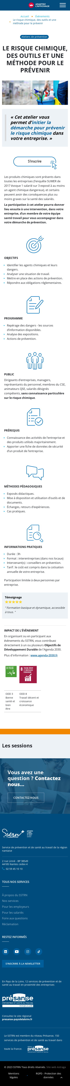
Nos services (10, 901)
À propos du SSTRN (14, 895)
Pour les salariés (13, 912)
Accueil (25, 16)
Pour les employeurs (15, 907)
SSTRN (17, 833)
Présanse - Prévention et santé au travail (17, 1000)
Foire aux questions (15, 918)
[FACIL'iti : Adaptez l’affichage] (39, 5)
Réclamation (10, 924)
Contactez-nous (25, 798)
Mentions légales (13, 1075)
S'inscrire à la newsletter (23, 963)
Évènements (42, 16)
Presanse (38, 1049)
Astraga (61, 1067)
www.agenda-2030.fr (44, 655)
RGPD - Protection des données (48, 1075)
